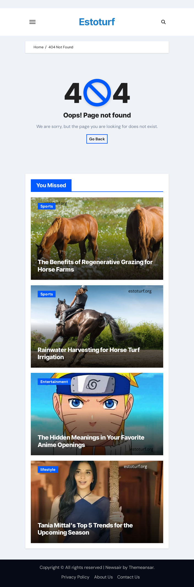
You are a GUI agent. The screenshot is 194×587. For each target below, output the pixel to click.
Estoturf (97, 21)
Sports (46, 206)
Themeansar (141, 567)
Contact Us (128, 577)
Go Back (97, 138)
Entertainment (54, 381)
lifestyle (47, 469)
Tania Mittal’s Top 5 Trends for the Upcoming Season (85, 529)
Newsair (113, 567)
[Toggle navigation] (32, 22)
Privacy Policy (75, 577)
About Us (103, 577)
